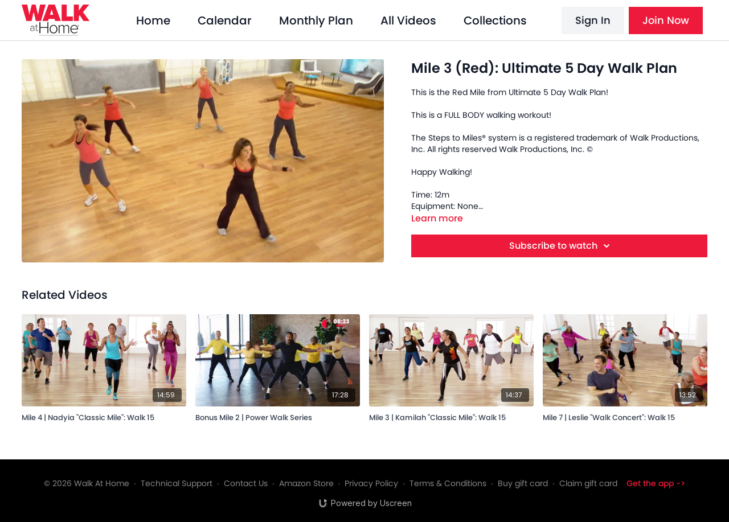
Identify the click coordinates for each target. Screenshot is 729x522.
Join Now (665, 20)
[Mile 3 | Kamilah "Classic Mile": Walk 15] (451, 416)
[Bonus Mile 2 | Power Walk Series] (277, 416)
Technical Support (176, 483)
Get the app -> (655, 483)
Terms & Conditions (447, 483)
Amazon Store (306, 483)
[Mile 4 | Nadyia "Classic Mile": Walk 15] (104, 416)
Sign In (593, 20)
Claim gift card (588, 483)
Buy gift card (523, 483)
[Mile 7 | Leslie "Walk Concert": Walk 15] (625, 416)
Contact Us (246, 483)
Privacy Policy (371, 483)
